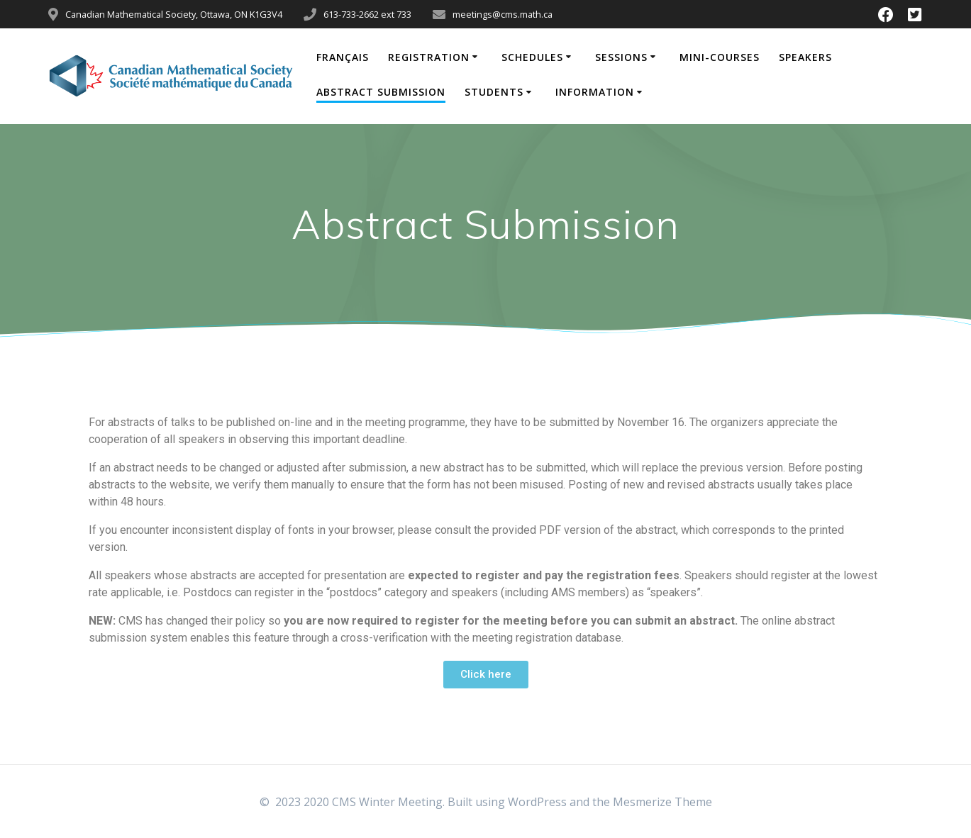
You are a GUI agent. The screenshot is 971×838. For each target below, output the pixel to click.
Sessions (621, 57)
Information (594, 92)
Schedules (532, 57)
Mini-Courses (719, 57)
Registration (429, 57)
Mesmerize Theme (662, 802)
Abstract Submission (380, 92)
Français (342, 57)
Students (494, 92)
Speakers (805, 57)
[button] (485, 674)
